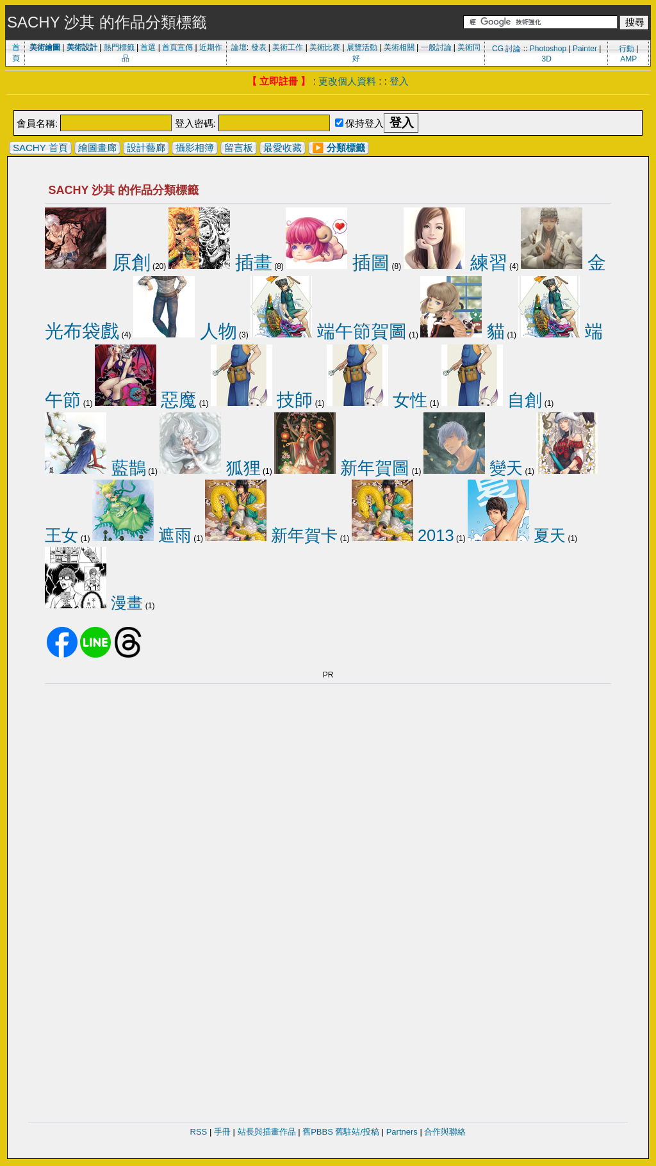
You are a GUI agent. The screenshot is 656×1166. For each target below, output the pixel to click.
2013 (403, 535)
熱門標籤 (119, 47)
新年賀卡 (271, 535)
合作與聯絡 (445, 1132)
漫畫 (94, 602)
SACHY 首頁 (40, 147)
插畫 (220, 262)
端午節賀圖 (328, 331)
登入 (399, 81)
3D (547, 58)
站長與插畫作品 (267, 1132)
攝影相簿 (195, 147)
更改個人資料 (347, 81)
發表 (258, 47)
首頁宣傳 (177, 47)
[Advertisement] (328, 103)
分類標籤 (346, 147)
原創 (97, 262)
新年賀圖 (341, 468)
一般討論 (436, 47)
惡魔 (146, 400)
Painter (585, 48)
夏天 (517, 535)
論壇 (239, 47)
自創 (492, 400)
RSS (199, 1132)
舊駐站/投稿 (357, 1132)
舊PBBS (317, 1132)
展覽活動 (362, 47)
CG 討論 (506, 48)
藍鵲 (95, 468)
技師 (262, 400)
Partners (402, 1132)
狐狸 (210, 468)
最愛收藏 (282, 147)
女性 (377, 400)
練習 (455, 262)
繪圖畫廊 (97, 147)
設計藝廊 (146, 147)
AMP (628, 58)
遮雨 (142, 535)
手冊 (222, 1132)
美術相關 (399, 47)
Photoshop (548, 48)
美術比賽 (324, 47)
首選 (148, 47)
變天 (473, 468)
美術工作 (287, 47)
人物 (185, 331)
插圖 (338, 262)
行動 (626, 48)
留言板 (238, 147)
